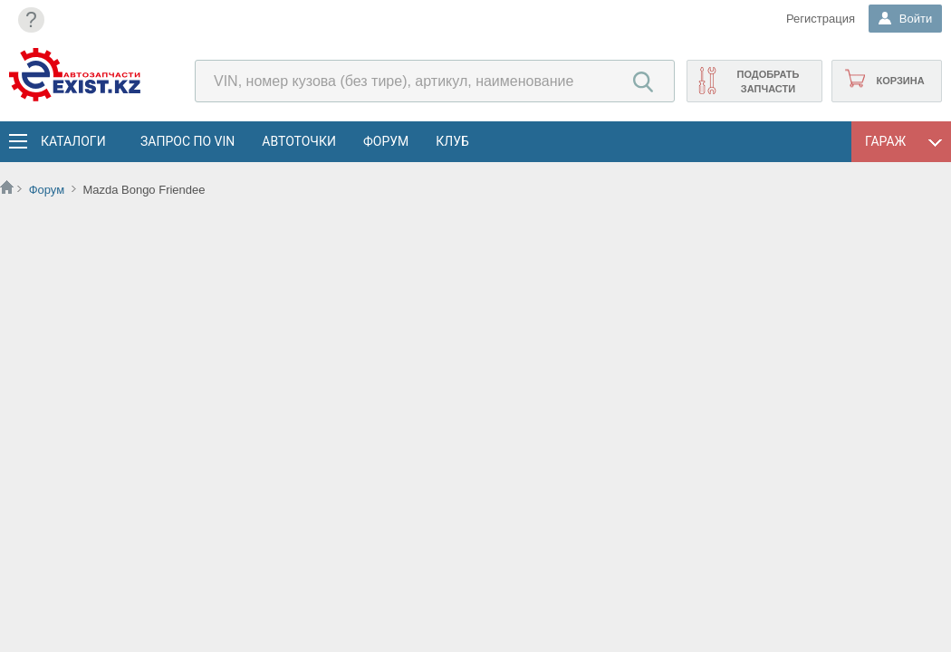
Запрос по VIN (187, 141)
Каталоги (72, 141)
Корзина (900, 80)
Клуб (452, 141)
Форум (385, 141)
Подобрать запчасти (767, 81)
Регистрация (818, 18)
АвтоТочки (299, 141)
